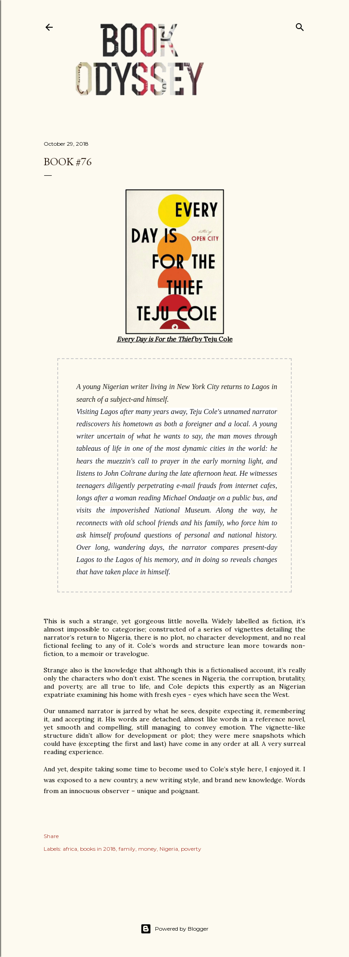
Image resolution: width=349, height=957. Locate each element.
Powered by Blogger (174, 928)
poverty (191, 848)
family (127, 848)
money (147, 848)
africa (70, 848)
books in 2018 (98, 848)
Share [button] (51, 836)
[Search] (299, 25)
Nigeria (169, 848)
